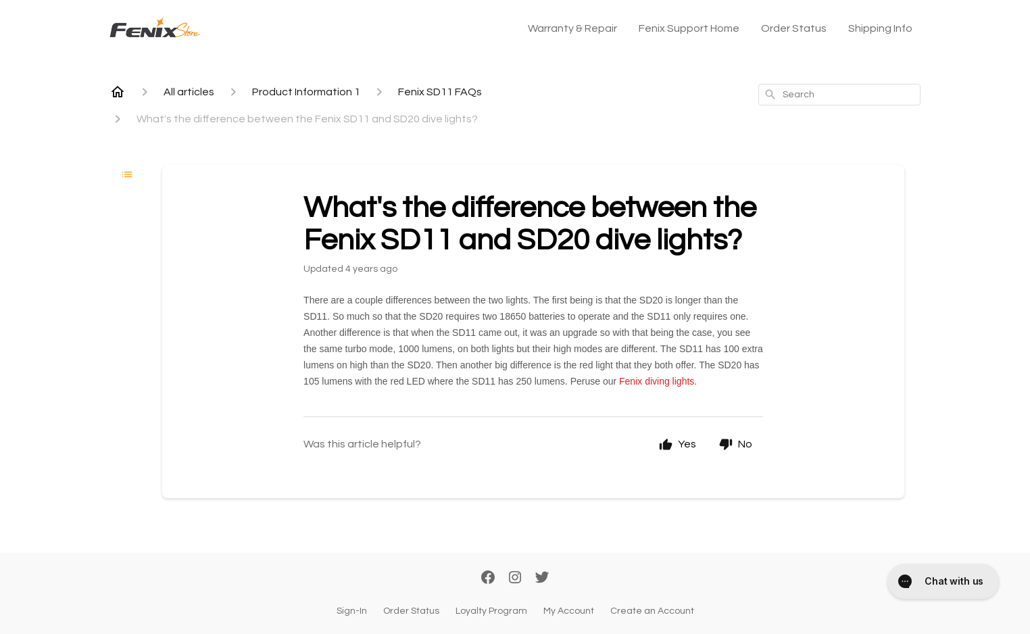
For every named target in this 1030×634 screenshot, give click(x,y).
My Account (568, 611)
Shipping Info (880, 28)
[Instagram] (515, 578)
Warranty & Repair (572, 28)
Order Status (794, 28)
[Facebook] (488, 578)
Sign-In (352, 611)
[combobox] (839, 94)
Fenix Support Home (689, 28)
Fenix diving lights (656, 381)
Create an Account (652, 611)
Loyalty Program (491, 611)
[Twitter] (542, 578)
